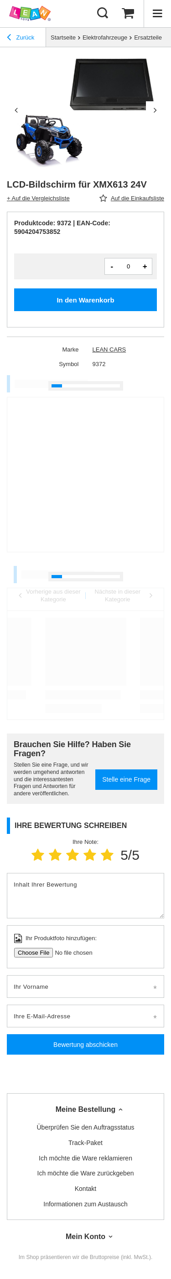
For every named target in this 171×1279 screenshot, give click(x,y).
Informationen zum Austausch (85, 1204)
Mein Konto (85, 1236)
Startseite (63, 37)
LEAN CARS (109, 349)
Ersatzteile (148, 37)
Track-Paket (85, 1142)
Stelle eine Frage (126, 779)
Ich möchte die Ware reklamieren (85, 1158)
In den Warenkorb (85, 300)
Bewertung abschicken (85, 1044)
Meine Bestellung (86, 1109)
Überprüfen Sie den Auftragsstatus (85, 1127)
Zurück (20, 38)
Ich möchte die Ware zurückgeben (85, 1173)
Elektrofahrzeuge (105, 37)
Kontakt (85, 1188)
